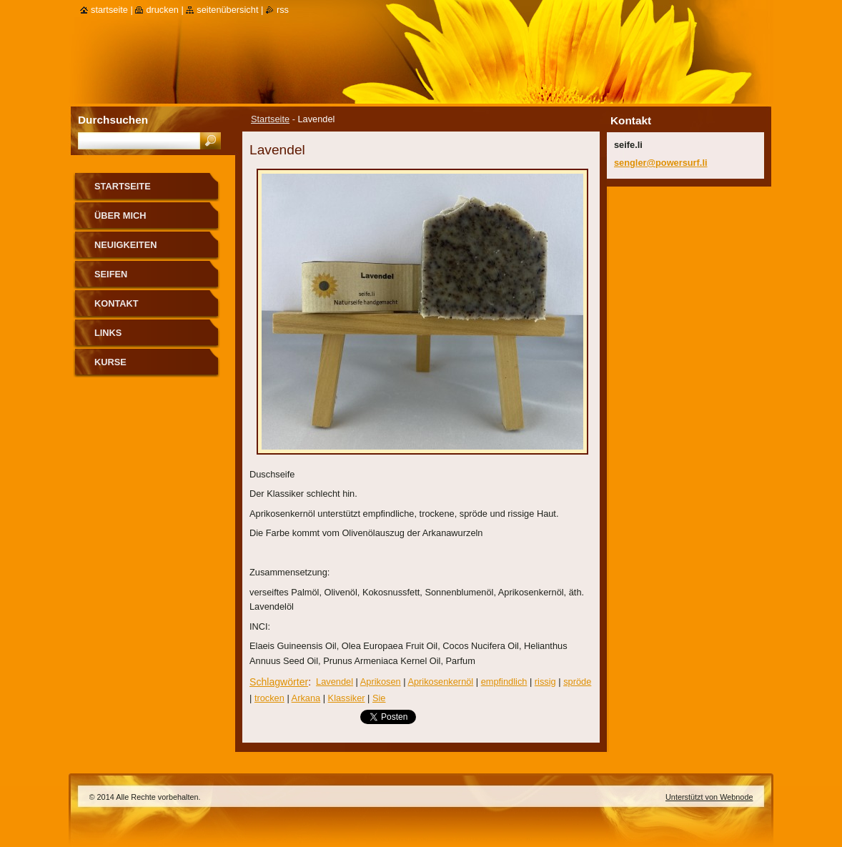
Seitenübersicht (227, 9)
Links (108, 332)
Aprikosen (380, 681)
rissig (545, 681)
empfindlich (504, 681)
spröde (577, 681)
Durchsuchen (113, 120)
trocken (269, 698)
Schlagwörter (278, 682)
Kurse (110, 362)
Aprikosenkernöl (440, 681)
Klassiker (346, 698)
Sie (379, 698)
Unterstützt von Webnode (709, 797)
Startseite (270, 119)
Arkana (306, 698)
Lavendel (334, 681)
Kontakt (116, 303)
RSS (283, 9)
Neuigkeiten (125, 244)
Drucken (162, 9)
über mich (120, 215)
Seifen (110, 274)
